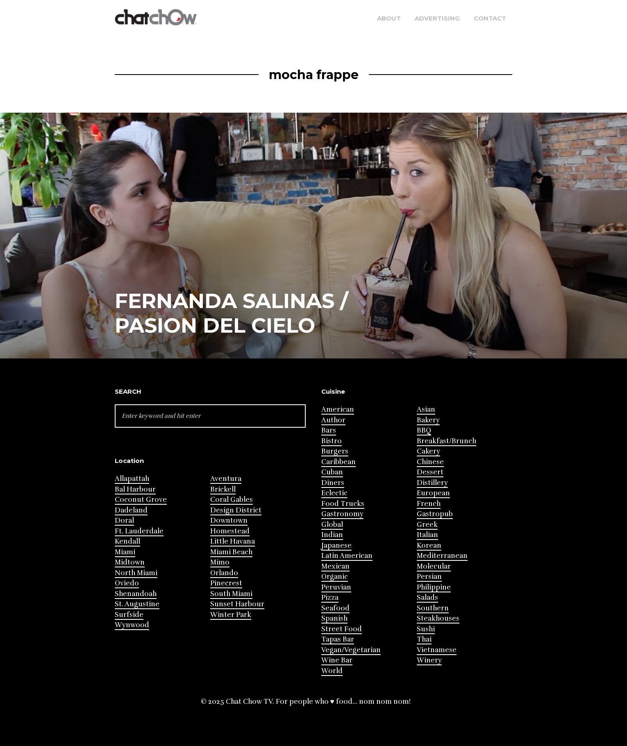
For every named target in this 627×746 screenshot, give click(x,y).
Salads (427, 597)
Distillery (432, 482)
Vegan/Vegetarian (351, 650)
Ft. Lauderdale (139, 531)
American (337, 409)
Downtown (229, 520)
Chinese (430, 462)
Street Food (341, 629)
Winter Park (230, 614)
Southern (433, 608)
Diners (332, 482)
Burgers (334, 451)
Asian (426, 409)
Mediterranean (442, 555)
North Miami (136, 573)
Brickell (223, 489)
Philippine (434, 587)
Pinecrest (226, 583)
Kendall (127, 541)
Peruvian (336, 587)
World (332, 671)
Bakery (428, 420)
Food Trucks (342, 503)
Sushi (426, 629)
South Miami (231, 594)
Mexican (335, 566)
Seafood (335, 608)
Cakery (428, 451)
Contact (490, 18)
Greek (427, 524)
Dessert (430, 472)
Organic (334, 576)
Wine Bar (336, 660)
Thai (424, 639)
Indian (332, 535)
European (433, 493)
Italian (427, 535)
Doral (124, 520)
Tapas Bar (337, 639)
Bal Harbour (135, 489)
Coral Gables (231, 499)
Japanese (336, 545)
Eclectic (334, 493)
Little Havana (232, 541)
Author (333, 420)
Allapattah (132, 478)
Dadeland (131, 510)
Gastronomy (342, 514)
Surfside (129, 614)
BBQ (424, 430)
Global (332, 524)
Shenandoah (136, 594)
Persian (429, 576)
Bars (328, 430)
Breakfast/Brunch (446, 441)
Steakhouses (438, 618)
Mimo (219, 562)
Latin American (347, 555)
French (429, 503)
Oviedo (127, 583)
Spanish (334, 618)
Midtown (130, 562)
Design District (235, 510)
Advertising (437, 18)
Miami (125, 552)
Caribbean (338, 462)
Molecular (434, 566)
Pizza (329, 597)
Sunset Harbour (237, 604)
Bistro (331, 441)
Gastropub (435, 514)
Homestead (230, 531)
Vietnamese (437, 650)
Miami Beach (231, 552)
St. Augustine (137, 604)
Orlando (224, 573)
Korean (429, 545)
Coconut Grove (141, 499)
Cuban (332, 472)
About (389, 18)
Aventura (225, 478)
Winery (429, 660)
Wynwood (132, 625)
